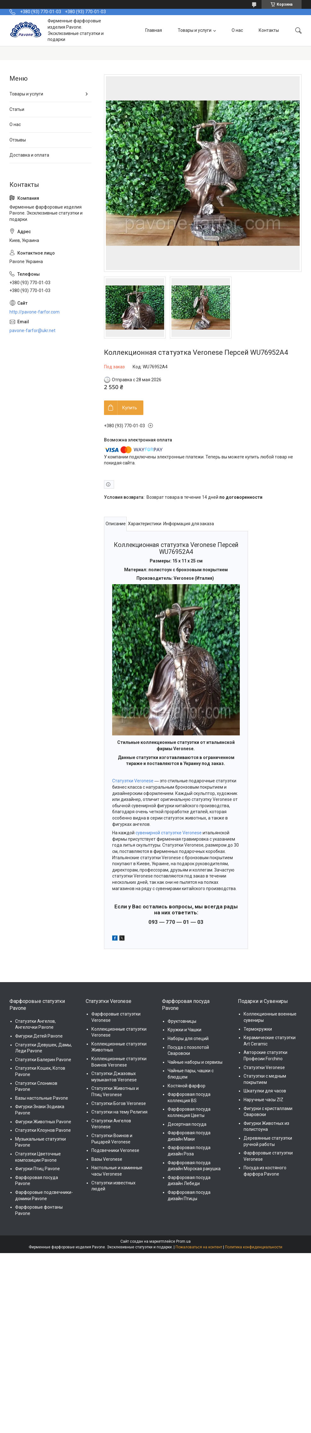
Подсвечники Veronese (115, 1150)
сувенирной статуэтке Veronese (168, 832)
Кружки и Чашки (184, 1029)
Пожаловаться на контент (199, 1247)
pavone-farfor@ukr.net (32, 330)
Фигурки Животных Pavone (43, 1121)
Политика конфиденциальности (253, 1247)
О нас (237, 30)
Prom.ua (183, 1241)
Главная (153, 30)
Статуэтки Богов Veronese (118, 1103)
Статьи (16, 109)
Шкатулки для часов (265, 1090)
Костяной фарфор (186, 1085)
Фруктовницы (182, 1021)
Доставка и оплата (29, 155)
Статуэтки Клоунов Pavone (43, 1130)
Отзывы (17, 139)
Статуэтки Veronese (132, 780)
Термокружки (258, 1029)
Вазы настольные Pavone (41, 1098)
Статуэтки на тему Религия (119, 1111)
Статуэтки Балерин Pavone (43, 1059)
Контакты (269, 30)
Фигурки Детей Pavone (39, 1036)
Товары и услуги (194, 30)
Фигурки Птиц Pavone (37, 1168)
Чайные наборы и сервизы (195, 1062)
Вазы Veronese (106, 1159)
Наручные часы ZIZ (263, 1099)
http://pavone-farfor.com (34, 311)
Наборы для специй (188, 1038)
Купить (129, 407)
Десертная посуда (187, 1124)
